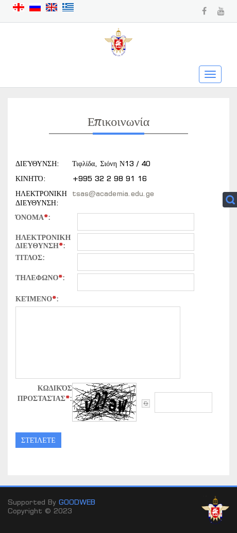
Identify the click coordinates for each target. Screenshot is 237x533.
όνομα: (32, 217)
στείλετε (38, 439)
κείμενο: (37, 298)
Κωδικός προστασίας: (45, 392)
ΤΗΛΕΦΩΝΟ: (40, 277)
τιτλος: (30, 257)
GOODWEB (77, 501)
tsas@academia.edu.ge (113, 193)
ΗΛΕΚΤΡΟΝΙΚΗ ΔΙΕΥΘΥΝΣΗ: (43, 241)
